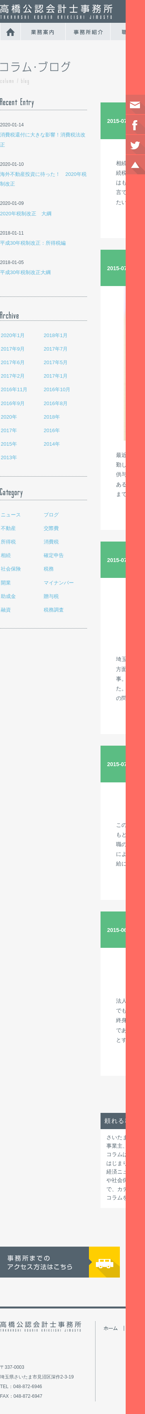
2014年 (52, 444)
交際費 (51, 528)
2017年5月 (56, 362)
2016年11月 (14, 389)
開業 (6, 583)
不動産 (8, 528)
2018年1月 (56, 335)
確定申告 (54, 555)
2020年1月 (13, 335)
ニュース (11, 515)
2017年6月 (13, 362)
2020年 (9, 417)
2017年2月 (13, 376)
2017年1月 (56, 376)
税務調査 (54, 610)
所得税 (8, 542)
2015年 (9, 444)
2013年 (9, 457)
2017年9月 (13, 349)
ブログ (51, 515)
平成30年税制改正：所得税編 (33, 243)
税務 (49, 569)
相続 (6, 555)
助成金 (8, 596)
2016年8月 (56, 403)
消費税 (51, 542)
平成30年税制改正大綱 (25, 272)
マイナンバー (59, 583)
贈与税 (51, 596)
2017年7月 (56, 349)
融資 (6, 610)
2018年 (52, 417)
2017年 (9, 430)
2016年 (52, 430)
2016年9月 (13, 403)
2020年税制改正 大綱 (25, 213)
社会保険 (11, 569)
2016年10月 (57, 389)
